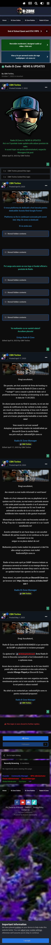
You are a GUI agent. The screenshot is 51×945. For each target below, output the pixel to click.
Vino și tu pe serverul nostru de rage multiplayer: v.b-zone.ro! (25, 57)
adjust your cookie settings (31, 930)
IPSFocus (19, 807)
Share (25, 738)
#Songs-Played (20, 672)
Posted (18, 88)
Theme (28, 807)
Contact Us (25, 810)
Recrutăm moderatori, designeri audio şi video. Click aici (25, 45)
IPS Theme (9, 807)
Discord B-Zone (38, 578)
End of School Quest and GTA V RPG (23, 31)
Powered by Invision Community (25, 815)
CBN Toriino (8, 74)
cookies (18, 927)
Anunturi (19, 76)
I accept (25, 941)
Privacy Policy (38, 807)
